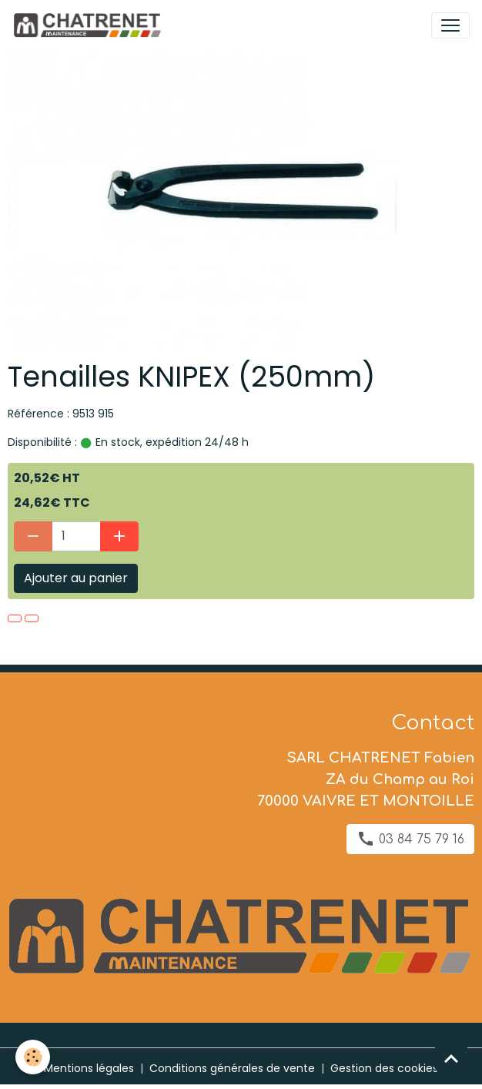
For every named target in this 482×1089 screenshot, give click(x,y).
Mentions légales (89, 1068)
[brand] (89, 25)
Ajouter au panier (76, 578)
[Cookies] (32, 1057)
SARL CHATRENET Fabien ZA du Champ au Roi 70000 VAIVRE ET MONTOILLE (365, 779)
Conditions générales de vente (232, 1068)
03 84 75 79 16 (410, 838)
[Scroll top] (451, 1058)
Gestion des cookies (384, 1068)
